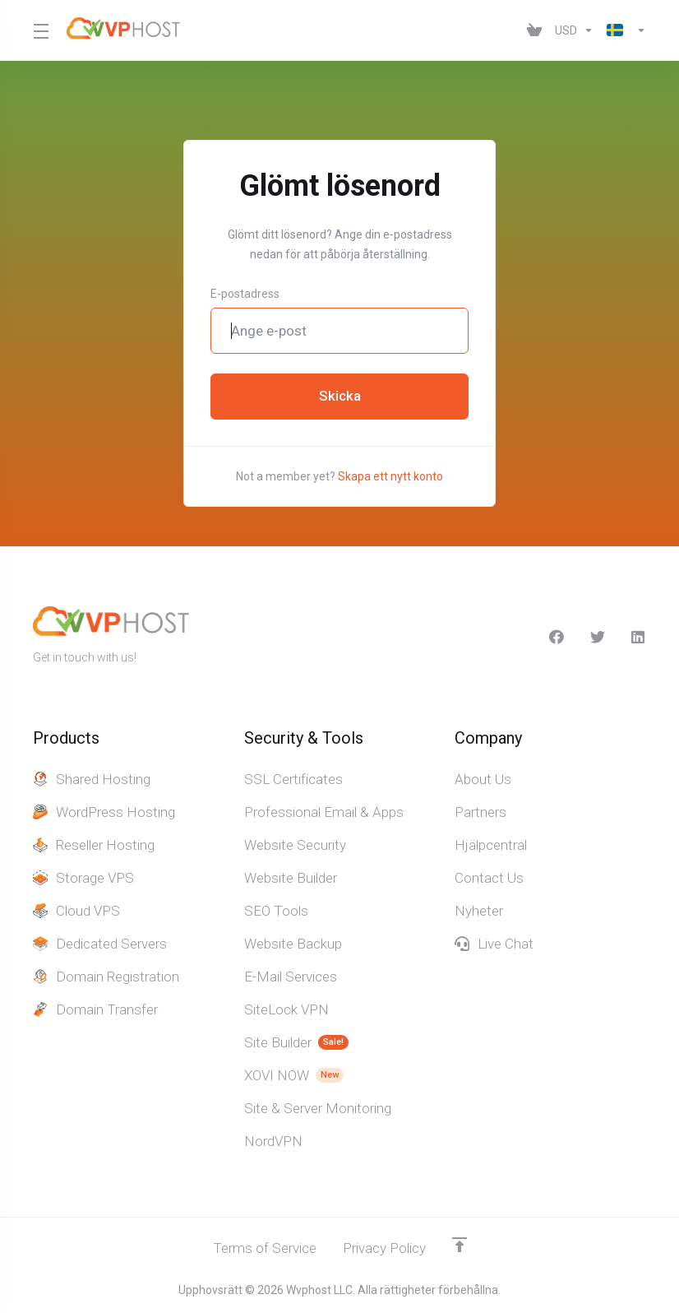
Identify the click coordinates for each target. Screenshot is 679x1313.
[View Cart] (534, 30)
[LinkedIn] (638, 637)
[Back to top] (459, 1245)
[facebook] (556, 637)
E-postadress (244, 293)
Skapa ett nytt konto (390, 476)
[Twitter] (597, 637)
